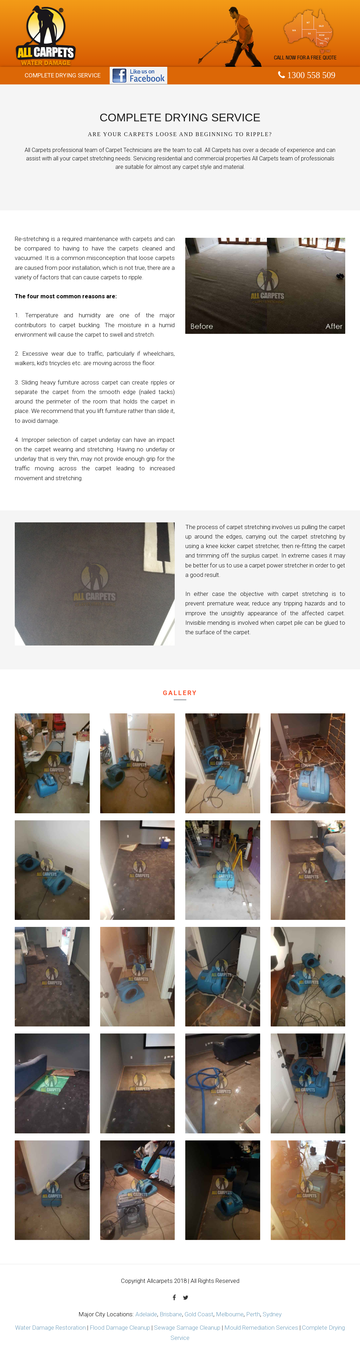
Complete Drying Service (63, 75)
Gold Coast (199, 1314)
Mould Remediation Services (261, 1327)
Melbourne (230, 1314)
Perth (253, 1314)
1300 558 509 (310, 75)
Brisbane (171, 1314)
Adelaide (146, 1314)
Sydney (272, 1314)
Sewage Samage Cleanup (187, 1327)
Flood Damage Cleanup (120, 1327)
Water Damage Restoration (50, 1327)
